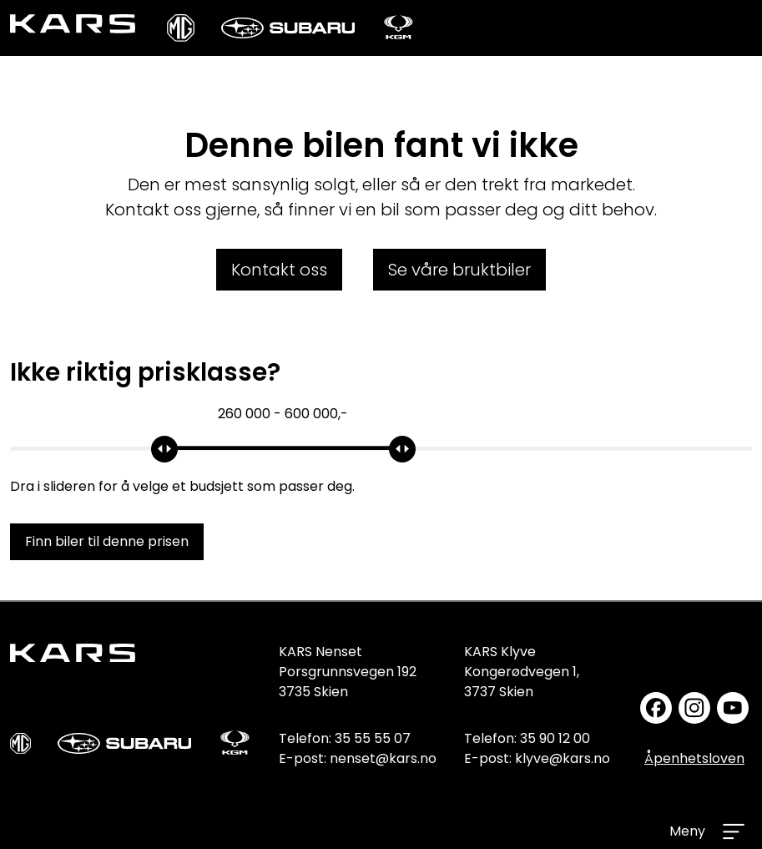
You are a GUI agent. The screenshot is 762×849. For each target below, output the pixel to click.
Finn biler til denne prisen (107, 541)
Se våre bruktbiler (459, 269)
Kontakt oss (279, 269)
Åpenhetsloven (694, 758)
